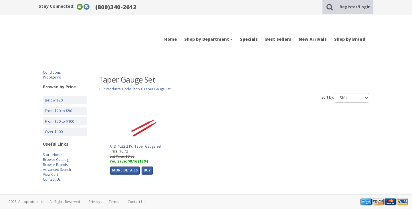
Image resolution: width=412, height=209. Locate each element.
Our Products (109, 89)
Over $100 (54, 131)
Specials (249, 39)
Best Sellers (278, 39)
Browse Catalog (56, 159)
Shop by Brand (349, 39)
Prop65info (52, 77)
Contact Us (52, 179)
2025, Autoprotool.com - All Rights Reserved (44, 201)
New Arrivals (313, 39)
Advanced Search (57, 169)
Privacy (94, 201)
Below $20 (54, 100)
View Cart (50, 174)
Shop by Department (208, 39)
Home (170, 39)
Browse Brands (55, 164)
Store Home (52, 154)
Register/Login (355, 6)
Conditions (52, 72)
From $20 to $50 (58, 110)
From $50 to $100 (59, 121)
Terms (114, 201)
